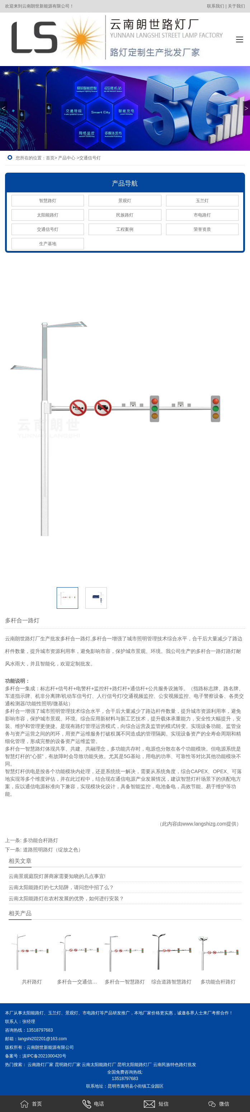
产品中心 (66, 157)
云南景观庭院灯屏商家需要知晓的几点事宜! (57, 876)
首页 (50, 157)
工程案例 (124, 229)
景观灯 (124, 200)
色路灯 (185, 1064)
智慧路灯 (47, 200)
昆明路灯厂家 (68, 1064)
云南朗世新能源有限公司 (51, 1047)
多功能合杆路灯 (40, 840)
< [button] (3, 108)
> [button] (246, 108)
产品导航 (125, 183)
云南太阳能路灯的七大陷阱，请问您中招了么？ (61, 887)
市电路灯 (202, 215)
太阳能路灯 (47, 215)
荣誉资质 (202, 229)
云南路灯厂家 (40, 1064)
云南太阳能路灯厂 (99, 1064)
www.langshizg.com (204, 824)
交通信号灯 (47, 229)
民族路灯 (124, 215)
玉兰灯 (202, 200)
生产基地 (47, 243)
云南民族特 (164, 1064)
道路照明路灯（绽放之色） (53, 849)
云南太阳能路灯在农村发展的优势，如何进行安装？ (66, 898)
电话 (93, 1104)
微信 (218, 1104)
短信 (156, 1104)
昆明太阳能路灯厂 (134, 1064)
